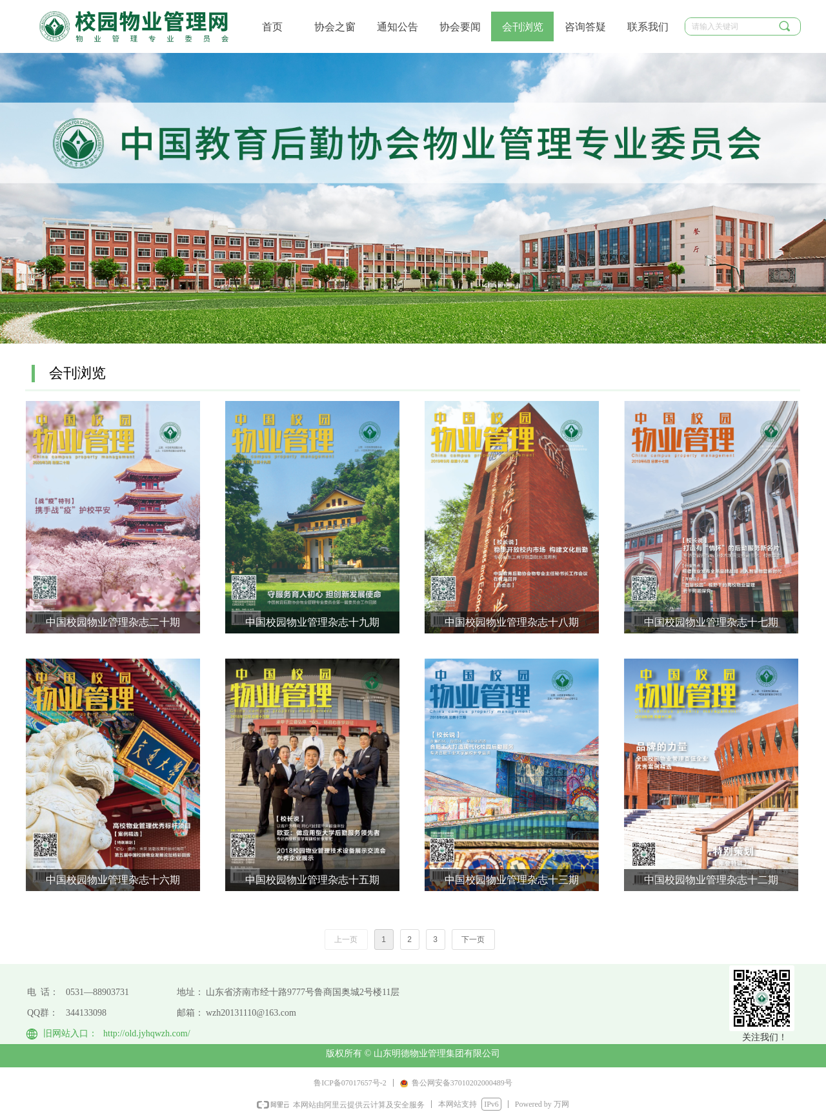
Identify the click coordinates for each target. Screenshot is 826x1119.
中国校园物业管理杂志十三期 (512, 879)
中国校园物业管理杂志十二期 (711, 879)
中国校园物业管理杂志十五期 (312, 879)
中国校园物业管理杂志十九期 (312, 622)
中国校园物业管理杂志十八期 (512, 622)
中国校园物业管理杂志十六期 (113, 879)
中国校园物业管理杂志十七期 (711, 622)
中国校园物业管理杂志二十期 (113, 622)
